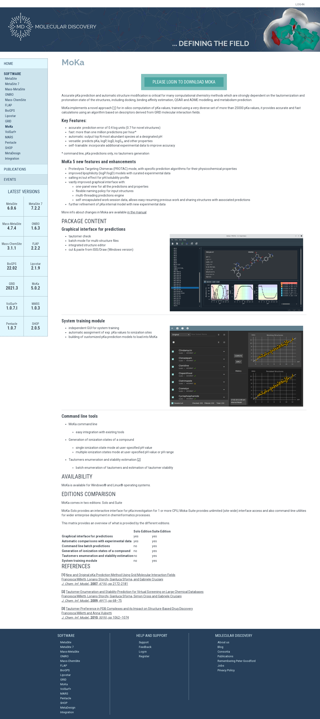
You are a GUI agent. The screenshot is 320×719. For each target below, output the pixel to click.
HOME (8, 63)
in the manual (136, 212)
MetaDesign (12, 153)
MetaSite (11, 79)
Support (144, 642)
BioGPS (10, 111)
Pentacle (10, 143)
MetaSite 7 (12, 84)
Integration (12, 159)
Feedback (145, 647)
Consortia (224, 651)
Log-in (143, 651)
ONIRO (9, 95)
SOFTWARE (12, 74)
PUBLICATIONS (15, 169)
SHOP (9, 148)
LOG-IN (300, 4)
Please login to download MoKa (184, 82)
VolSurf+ (10, 132)
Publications (225, 656)
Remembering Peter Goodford (237, 661)
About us (223, 642)
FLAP (8, 105)
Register (144, 656)
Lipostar (10, 116)
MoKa (9, 127)
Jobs (221, 665)
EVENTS (10, 179)
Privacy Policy (226, 670)
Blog (220, 647)
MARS (9, 137)
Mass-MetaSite (15, 89)
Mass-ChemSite (15, 100)
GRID (8, 121)
